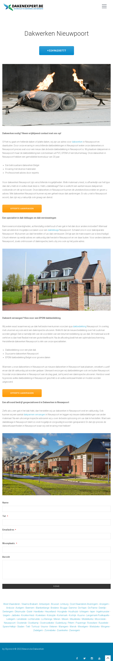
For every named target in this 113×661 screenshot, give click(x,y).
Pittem (71, 623)
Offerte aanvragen (22, 209)
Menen (57, 619)
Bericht (6, 557)
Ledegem (10, 619)
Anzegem (104, 604)
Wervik (73, 626)
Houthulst (73, 611)
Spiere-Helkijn (9, 626)
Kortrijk (72, 615)
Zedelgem (38, 630)
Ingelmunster (102, 611)
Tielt (28, 626)
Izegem (6, 615)
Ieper (92, 611)
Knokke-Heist (27, 615)
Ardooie (10, 608)
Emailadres (9, 529)
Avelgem (20, 608)
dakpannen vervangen (34, 414)
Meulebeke (75, 619)
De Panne (92, 608)
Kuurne (81, 615)
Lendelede (22, 619)
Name (5, 502)
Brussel (55, 604)
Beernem (30, 608)
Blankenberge (42, 608)
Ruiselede (103, 623)
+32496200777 (56, 50)
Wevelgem (83, 626)
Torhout (35, 626)
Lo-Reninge (46, 619)
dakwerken (77, 142)
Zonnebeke (49, 630)
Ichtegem (84, 611)
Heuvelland (50, 611)
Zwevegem (74, 630)
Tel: (5, 516)
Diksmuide (20, 611)
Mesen (65, 619)
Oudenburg (60, 623)
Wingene (105, 626)
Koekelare (40, 615)
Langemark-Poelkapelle (97, 615)
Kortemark (62, 615)
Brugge (63, 608)
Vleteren (53, 626)
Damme (73, 608)
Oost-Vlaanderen (78, 604)
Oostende (22, 623)
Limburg (64, 604)
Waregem (63, 626)
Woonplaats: (9, 543)
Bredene (55, 608)
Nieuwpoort (9, 623)
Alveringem (92, 604)
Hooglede (62, 611)
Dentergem (8, 611)
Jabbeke (16, 615)
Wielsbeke (94, 626)
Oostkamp (33, 623)
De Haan (82, 608)
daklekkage (53, 230)
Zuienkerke (62, 630)
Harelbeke (38, 611)
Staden (20, 626)
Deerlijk (102, 608)
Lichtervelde (34, 619)
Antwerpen (44, 604)
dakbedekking (79, 326)
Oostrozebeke (47, 623)
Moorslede (100, 619)
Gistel (29, 611)
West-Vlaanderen (11, 604)
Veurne (44, 626)
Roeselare (92, 623)
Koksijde (51, 615)
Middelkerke (87, 619)
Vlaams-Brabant (30, 604)
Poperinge (81, 623)
